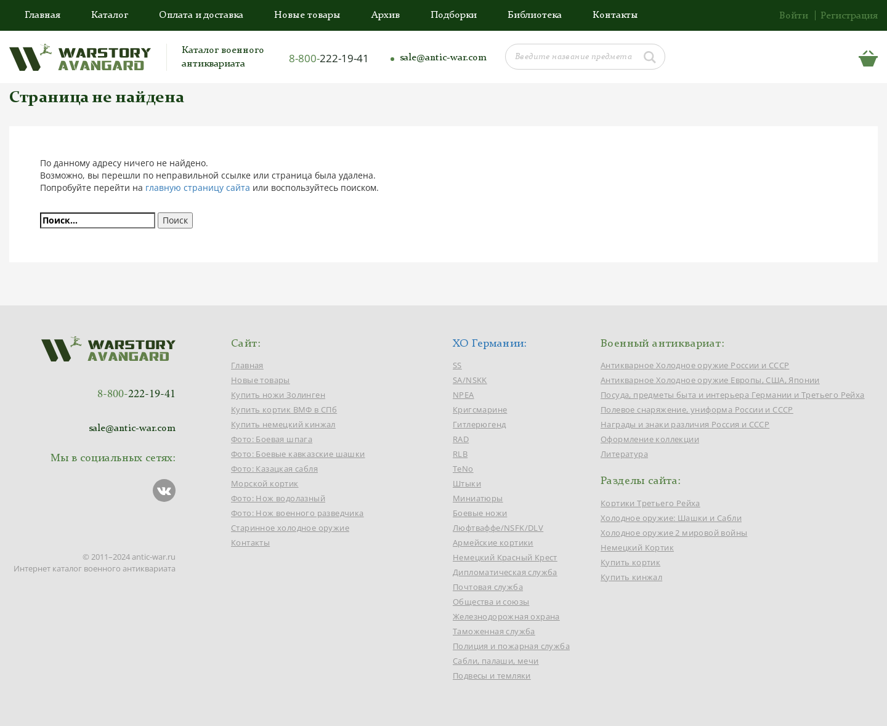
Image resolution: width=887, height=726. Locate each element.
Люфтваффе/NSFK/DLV (498, 527)
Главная (42, 15)
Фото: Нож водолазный (278, 498)
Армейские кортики (493, 542)
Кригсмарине (480, 409)
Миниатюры (478, 498)
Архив (385, 15)
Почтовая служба (488, 586)
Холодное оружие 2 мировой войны (674, 532)
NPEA (463, 394)
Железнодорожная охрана (506, 616)
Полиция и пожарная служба (511, 645)
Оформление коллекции (650, 439)
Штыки (467, 483)
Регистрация (849, 16)
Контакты (615, 15)
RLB (460, 453)
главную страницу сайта (197, 187)
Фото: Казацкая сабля (274, 468)
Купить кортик (630, 562)
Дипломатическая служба (505, 572)
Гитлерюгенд (479, 424)
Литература (624, 453)
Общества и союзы (491, 601)
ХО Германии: (490, 343)
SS (457, 365)
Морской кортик (265, 483)
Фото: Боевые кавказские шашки (298, 453)
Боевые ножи (480, 512)
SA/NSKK (470, 379)
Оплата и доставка (201, 15)
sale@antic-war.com (443, 58)
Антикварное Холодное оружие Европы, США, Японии (710, 379)
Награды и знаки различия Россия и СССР (685, 424)
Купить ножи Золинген (278, 394)
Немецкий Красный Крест (505, 557)
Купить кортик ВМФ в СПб (284, 409)
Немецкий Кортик (637, 547)
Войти (793, 16)
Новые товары (307, 15)
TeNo (463, 468)
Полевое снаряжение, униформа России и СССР (697, 409)
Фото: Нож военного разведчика (297, 512)
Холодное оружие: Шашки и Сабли (671, 517)
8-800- (329, 58)
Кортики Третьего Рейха (650, 503)
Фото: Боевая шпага (271, 439)
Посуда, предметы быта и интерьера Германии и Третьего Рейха (733, 394)
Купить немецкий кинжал (283, 424)
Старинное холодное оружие (290, 527)
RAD (461, 439)
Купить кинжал (631, 577)
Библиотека (535, 15)
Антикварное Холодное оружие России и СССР (695, 365)
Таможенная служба (494, 631)
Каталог (109, 15)
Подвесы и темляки (492, 675)
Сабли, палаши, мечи (496, 660)
